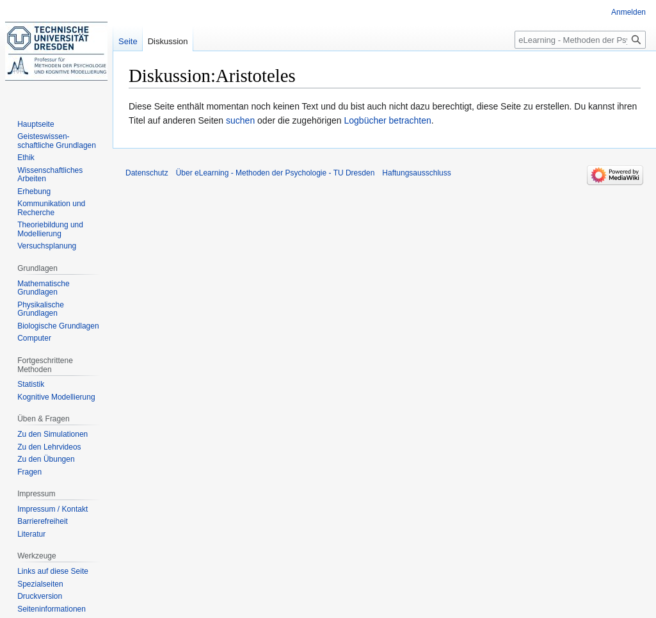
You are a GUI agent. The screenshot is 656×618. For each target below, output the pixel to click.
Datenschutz (146, 172)
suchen (240, 120)
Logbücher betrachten (387, 120)
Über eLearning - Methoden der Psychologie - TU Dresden (275, 172)
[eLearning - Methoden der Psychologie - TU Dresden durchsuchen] (580, 40)
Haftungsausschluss (416, 172)
